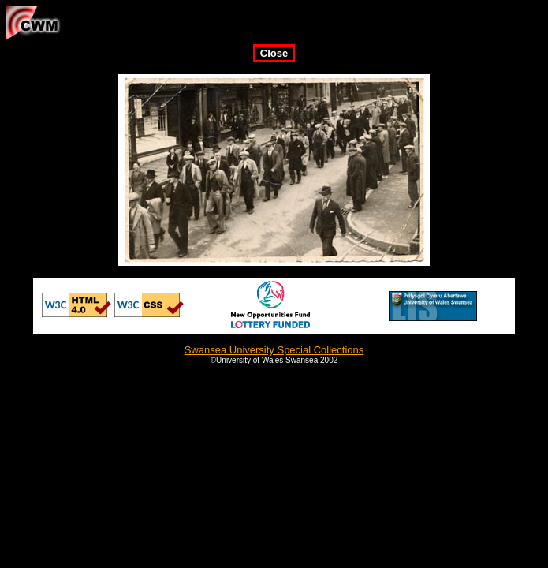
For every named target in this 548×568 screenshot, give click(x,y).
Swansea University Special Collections (274, 350)
